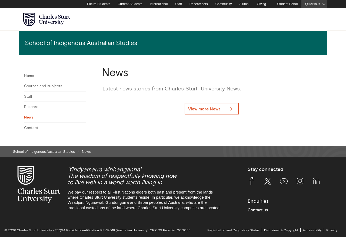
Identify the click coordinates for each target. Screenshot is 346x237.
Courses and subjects (43, 86)
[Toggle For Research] (82, 106)
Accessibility (312, 230)
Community (223, 4)
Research (32, 106)
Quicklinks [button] (312, 4)
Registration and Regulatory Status (233, 230)
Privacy (331, 230)
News (29, 117)
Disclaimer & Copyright (281, 230)
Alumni (244, 4)
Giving (261, 4)
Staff (178, 4)
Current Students (130, 4)
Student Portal (287, 4)
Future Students (98, 4)
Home (29, 75)
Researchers (198, 4)
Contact (31, 128)
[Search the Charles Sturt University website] (317, 19)
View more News (205, 108)
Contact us (258, 210)
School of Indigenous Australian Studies (44, 152)
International (159, 4)
